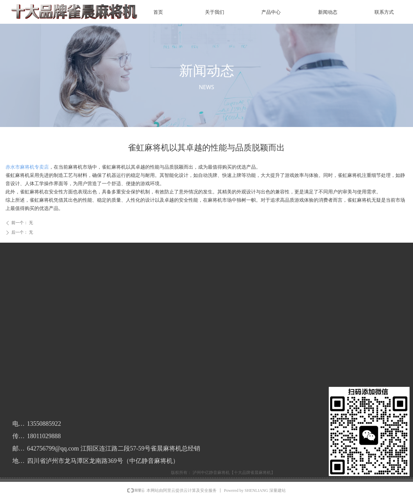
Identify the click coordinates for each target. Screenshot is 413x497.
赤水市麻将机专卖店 (27, 167)
